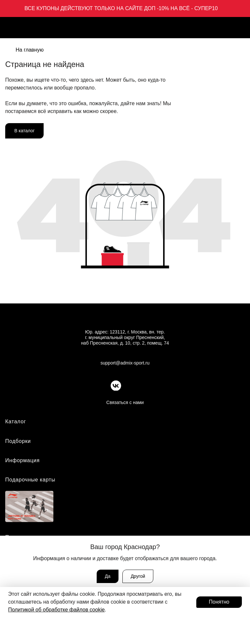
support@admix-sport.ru (125, 362)
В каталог (24, 130)
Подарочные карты (30, 479)
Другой (138, 576)
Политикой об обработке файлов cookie (56, 609)
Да (107, 576)
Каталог (15, 421)
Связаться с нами (125, 402)
